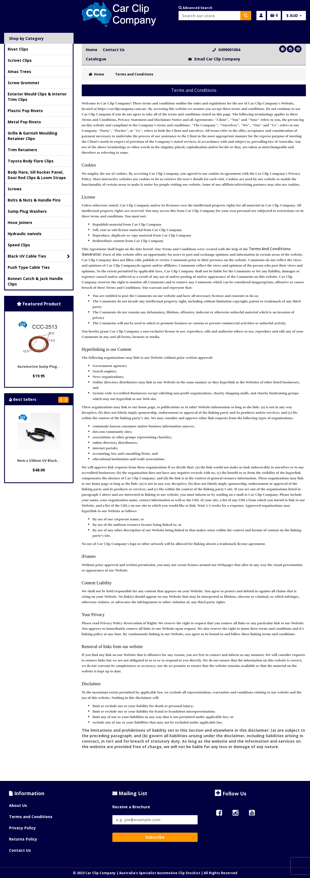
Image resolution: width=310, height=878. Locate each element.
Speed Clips (19, 244)
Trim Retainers (22, 149)
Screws (15, 188)
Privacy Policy (22, 827)
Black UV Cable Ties (39, 256)
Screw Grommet (23, 82)
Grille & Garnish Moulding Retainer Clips (32, 135)
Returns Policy (23, 839)
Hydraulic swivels (25, 233)
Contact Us (114, 49)
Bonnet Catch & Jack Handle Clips (35, 281)
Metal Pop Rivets (24, 121)
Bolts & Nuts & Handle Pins (34, 200)
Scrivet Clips (20, 60)
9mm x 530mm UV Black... (38, 460)
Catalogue (96, 59)
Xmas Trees (19, 71)
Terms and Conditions (30, 816)
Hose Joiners (20, 222)
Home (91, 49)
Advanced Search (195, 7)
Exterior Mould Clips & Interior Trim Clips (37, 96)
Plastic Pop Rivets (25, 110)
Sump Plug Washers (27, 211)
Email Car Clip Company (217, 59)
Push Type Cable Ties (29, 267)
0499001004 (229, 49)
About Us (18, 805)
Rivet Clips (18, 49)
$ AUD (294, 15)
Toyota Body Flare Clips (31, 161)
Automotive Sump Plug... (38, 366)
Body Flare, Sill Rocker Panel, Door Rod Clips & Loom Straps (37, 175)
